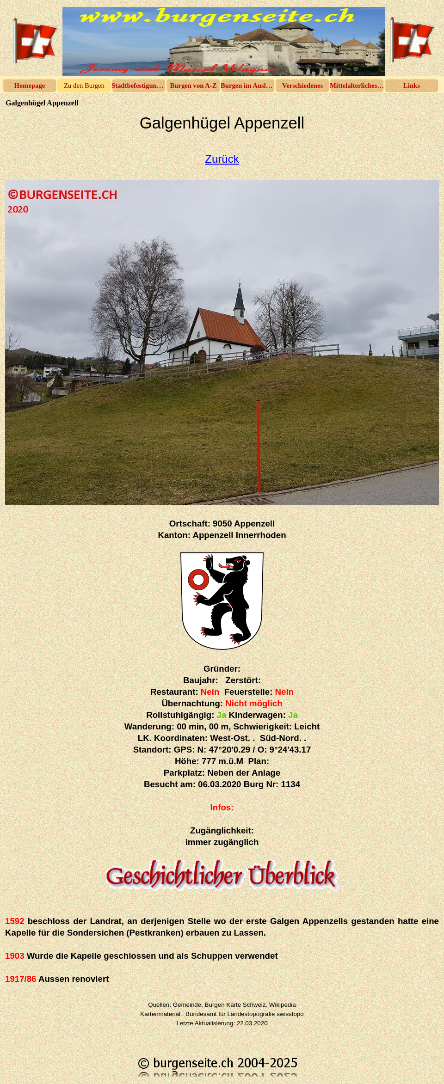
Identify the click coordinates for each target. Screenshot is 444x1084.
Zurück (222, 159)
